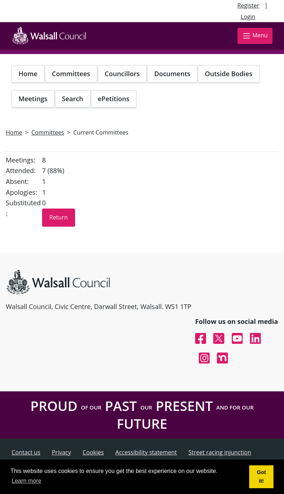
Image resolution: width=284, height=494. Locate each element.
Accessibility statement (146, 452)
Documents (172, 73)
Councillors (122, 73)
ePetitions (113, 98)
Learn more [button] (26, 481)
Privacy (61, 452)
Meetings (33, 98)
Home (27, 73)
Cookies (93, 452)
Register (248, 5)
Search (72, 98)
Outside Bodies (228, 73)
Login (248, 17)
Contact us (26, 452)
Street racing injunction (220, 452)
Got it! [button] (261, 476)
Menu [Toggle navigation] (255, 35)
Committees (71, 73)
